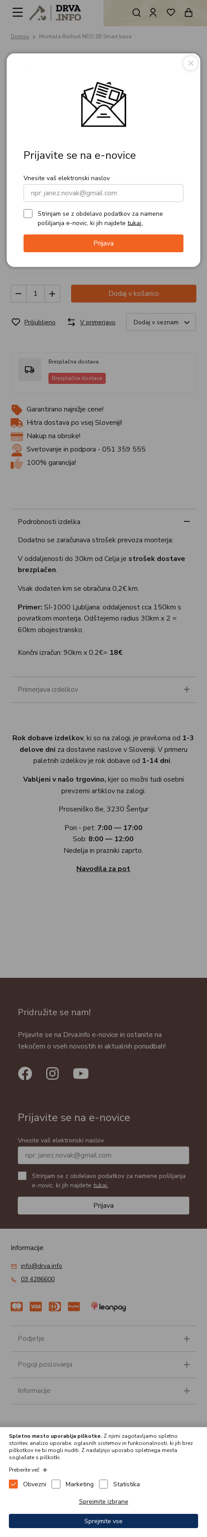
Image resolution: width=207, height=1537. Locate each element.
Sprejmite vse (103, 1521)
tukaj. (135, 222)
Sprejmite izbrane (103, 1501)
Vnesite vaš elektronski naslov (67, 178)
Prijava (103, 243)
